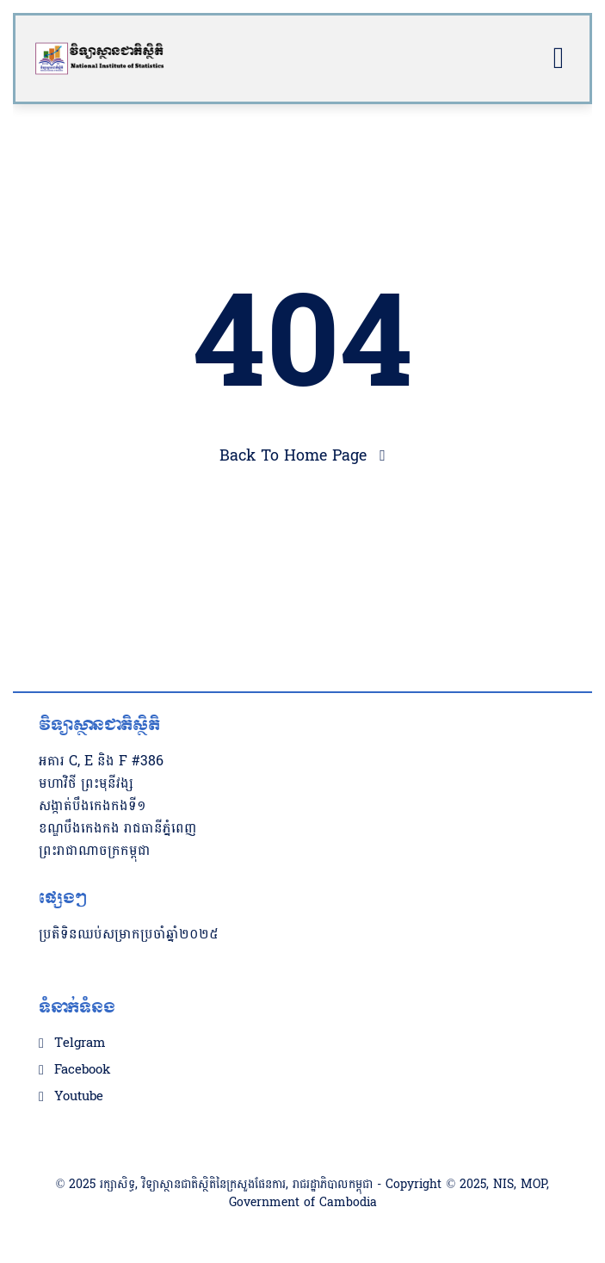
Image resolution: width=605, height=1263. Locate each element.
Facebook (82, 1070)
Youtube (78, 1097)
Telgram (79, 1043)
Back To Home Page (293, 455)
